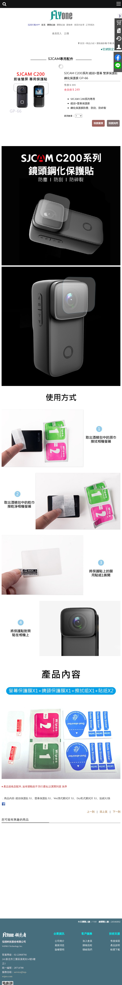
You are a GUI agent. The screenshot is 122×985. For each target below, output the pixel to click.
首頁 (82, 43)
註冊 (66, 33)
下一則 (116, 811)
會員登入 (57, 33)
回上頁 (103, 811)
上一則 (91, 811)
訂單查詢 (90, 24)
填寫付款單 (79, 24)
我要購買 (98, 123)
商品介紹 (90, 43)
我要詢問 (113, 123)
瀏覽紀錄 (61, 24)
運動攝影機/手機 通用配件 (108, 43)
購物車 (69, 24)
